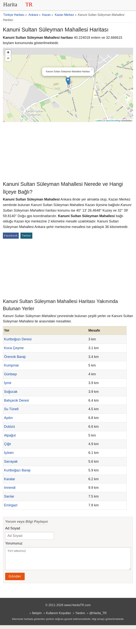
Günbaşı (10, 374)
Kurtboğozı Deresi (18, 339)
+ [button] (8, 53)
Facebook (11, 235)
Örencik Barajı (15, 357)
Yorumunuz (13, 543)
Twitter (26, 235)
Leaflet (99, 120)
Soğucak (10, 392)
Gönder (15, 580)
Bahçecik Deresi (16, 400)
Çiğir (7, 444)
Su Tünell (11, 409)
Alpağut (10, 435)
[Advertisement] (68, 150)
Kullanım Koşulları (58, 617)
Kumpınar (11, 365)
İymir (7, 383)
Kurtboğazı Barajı (17, 470)
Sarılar (9, 496)
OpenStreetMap (113, 120)
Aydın (8, 418)
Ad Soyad (12, 528)
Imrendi (9, 488)
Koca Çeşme (14, 348)
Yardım (80, 617)
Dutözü (9, 426)
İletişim (37, 617)
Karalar (9, 479)
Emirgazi (10, 505)
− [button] (8, 58)
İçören (9, 453)
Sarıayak (11, 461)
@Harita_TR (98, 617)
